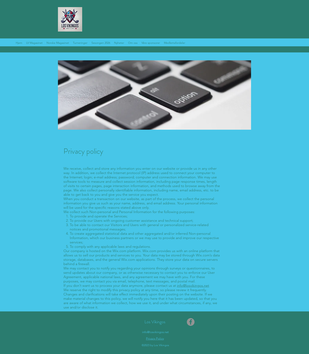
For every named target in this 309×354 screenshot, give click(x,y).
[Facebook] (191, 322)
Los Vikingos (154, 322)
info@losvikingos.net (193, 285)
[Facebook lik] (244, 42)
